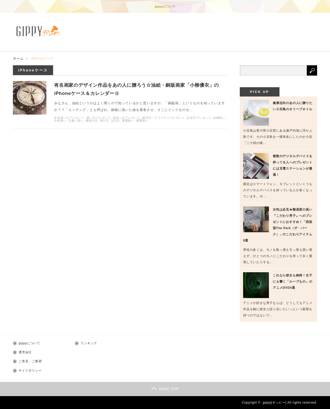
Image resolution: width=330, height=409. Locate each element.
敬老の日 (92, 120)
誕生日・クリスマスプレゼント (163, 117)
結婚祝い (219, 117)
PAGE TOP (165, 389)
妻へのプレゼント (99, 117)
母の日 (104, 120)
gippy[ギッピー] (274, 402)
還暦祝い (142, 120)
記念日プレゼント (199, 117)
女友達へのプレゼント (69, 117)
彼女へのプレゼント (126, 117)
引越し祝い (76, 120)
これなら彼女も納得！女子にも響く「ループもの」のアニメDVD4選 (292, 282)
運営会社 (25, 352)
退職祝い (128, 120)
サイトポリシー (30, 370)
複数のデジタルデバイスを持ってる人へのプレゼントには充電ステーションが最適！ (292, 165)
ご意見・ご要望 (30, 361)
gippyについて (165, 6)
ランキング (88, 343)
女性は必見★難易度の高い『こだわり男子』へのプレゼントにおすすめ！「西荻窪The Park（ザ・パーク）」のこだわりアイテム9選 (277, 225)
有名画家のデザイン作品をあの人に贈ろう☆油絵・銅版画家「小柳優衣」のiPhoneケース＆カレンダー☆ (136, 89)
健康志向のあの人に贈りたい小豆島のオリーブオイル (292, 106)
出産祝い (60, 120)
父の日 (115, 120)
